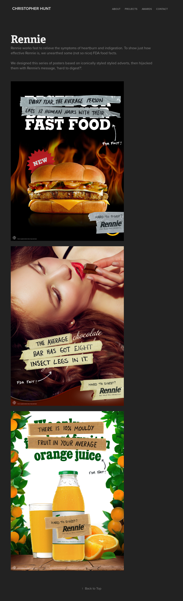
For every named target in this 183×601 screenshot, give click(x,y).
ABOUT (116, 9)
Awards (147, 9)
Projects (131, 9)
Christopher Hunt (31, 8)
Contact (162, 9)
